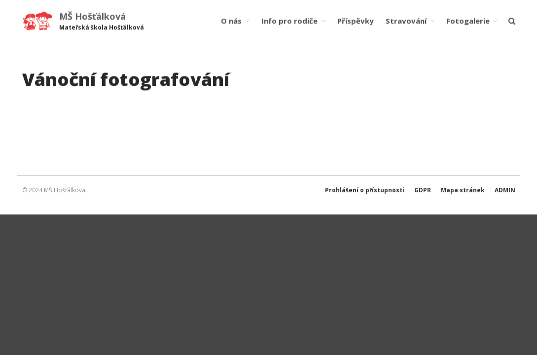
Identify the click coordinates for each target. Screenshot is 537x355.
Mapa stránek (463, 190)
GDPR (422, 190)
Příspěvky (355, 21)
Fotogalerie (468, 21)
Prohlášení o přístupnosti (364, 190)
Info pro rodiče (289, 21)
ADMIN (505, 190)
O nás (231, 21)
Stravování (406, 21)
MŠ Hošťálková (92, 16)
